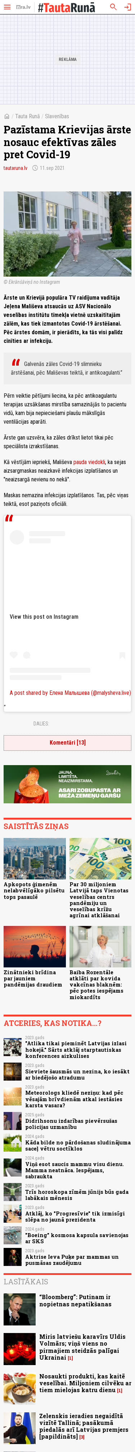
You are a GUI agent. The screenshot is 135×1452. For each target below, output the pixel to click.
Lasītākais (26, 1281)
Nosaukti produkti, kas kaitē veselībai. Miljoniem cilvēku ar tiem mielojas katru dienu (85, 1383)
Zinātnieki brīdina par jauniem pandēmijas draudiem (33, 978)
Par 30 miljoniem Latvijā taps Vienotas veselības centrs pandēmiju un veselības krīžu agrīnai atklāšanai (99, 900)
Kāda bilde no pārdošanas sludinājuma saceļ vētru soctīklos (78, 1145)
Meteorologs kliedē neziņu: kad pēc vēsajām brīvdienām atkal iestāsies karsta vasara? (74, 1099)
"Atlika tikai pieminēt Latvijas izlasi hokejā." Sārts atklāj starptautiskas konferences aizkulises (76, 1049)
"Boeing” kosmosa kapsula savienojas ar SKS (77, 1238)
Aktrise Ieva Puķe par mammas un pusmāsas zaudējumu (72, 1259)
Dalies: (41, 724)
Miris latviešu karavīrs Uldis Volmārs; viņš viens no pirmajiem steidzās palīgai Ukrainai (82, 1347)
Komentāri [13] (68, 742)
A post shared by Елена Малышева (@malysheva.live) (70, 692)
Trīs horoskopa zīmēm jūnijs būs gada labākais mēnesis (77, 1194)
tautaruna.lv (15, 168)
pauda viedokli (89, 462)
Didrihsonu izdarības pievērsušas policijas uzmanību (71, 1123)
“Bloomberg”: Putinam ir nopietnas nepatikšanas (75, 1300)
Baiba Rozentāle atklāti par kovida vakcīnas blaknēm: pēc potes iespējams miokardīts (96, 985)
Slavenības (57, 116)
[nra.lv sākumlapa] (23, 7)
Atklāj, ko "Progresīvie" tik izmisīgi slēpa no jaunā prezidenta (75, 1216)
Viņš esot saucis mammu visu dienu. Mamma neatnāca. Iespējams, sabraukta (74, 1170)
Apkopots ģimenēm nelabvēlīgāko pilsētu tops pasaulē (34, 890)
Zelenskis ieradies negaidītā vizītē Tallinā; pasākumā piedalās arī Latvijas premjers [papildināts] (84, 1426)
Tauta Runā (27, 116)
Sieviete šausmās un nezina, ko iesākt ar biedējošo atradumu (77, 1074)
